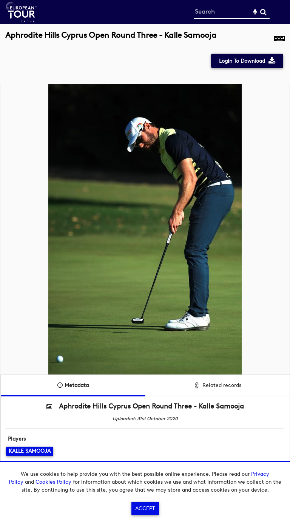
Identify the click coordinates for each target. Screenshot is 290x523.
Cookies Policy (53, 482)
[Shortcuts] (279, 39)
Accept (145, 508)
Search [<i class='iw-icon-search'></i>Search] (263, 11)
